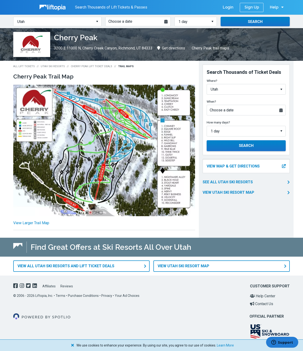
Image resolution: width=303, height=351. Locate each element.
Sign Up (252, 7)
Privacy (106, 295)
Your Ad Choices (127, 295)
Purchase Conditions (83, 295)
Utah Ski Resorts (53, 66)
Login (228, 7)
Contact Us (261, 304)
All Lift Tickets (24, 66)
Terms (60, 295)
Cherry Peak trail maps (210, 48)
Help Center (262, 296)
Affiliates (49, 286)
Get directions (171, 48)
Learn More (225, 345)
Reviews (66, 286)
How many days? (218, 122)
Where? (212, 81)
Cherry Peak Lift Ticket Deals (91, 66)
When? (211, 101)
